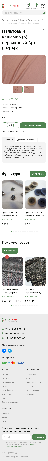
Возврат (29, 386)
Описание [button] (8, 140)
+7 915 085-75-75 (15, 328)
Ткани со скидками (10, 402)
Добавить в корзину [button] (33, 125)
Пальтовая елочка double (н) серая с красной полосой (10, 291)
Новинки (5, 398)
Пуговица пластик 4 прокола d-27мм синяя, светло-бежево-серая (35, 214)
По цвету (5, 386)
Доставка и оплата (34, 382)
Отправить (39, 437)
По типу (5, 374)
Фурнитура (6, 394)
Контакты (30, 394)
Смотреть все (38, 174)
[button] (43, 12)
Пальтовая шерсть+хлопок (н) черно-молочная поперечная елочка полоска (33, 291)
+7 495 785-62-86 (15, 338)
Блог (4, 421)
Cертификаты (8, 390)
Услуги (29, 378)
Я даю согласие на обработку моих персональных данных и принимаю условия (24, 444)
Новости (5, 413)
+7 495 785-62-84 (15, 333)
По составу (6, 378)
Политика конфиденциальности (15, 457)
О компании (31, 374)
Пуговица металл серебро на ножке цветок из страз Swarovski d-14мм (9, 214)
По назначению (8, 382)
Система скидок (32, 390)
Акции (4, 417)
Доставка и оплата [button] (26, 140)
